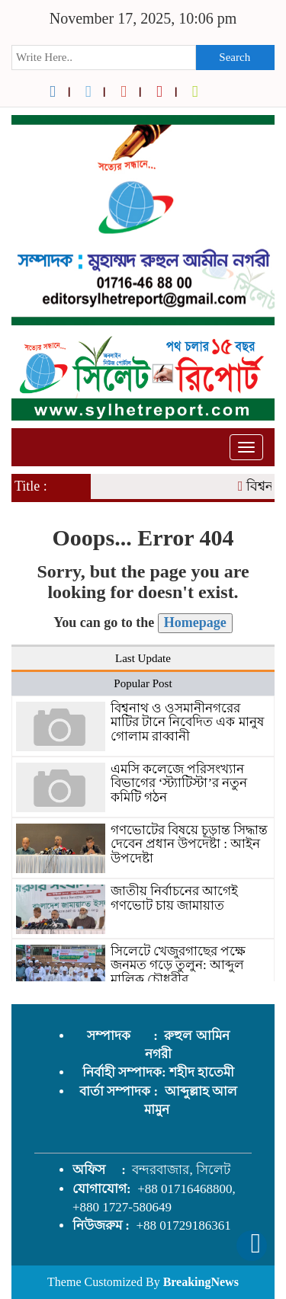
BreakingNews (201, 1281)
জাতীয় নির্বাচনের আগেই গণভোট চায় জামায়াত (175, 898)
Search (234, 57)
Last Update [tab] (143, 658)
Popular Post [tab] (143, 683)
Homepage (195, 622)
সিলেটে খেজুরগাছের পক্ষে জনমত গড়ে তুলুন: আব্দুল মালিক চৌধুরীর (178, 965)
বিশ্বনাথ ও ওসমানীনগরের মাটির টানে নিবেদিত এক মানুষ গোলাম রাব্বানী (187, 722)
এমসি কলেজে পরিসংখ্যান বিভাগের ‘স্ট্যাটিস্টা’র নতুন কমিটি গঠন (179, 783)
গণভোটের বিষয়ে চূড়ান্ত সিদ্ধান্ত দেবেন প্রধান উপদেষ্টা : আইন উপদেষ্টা (189, 844)
